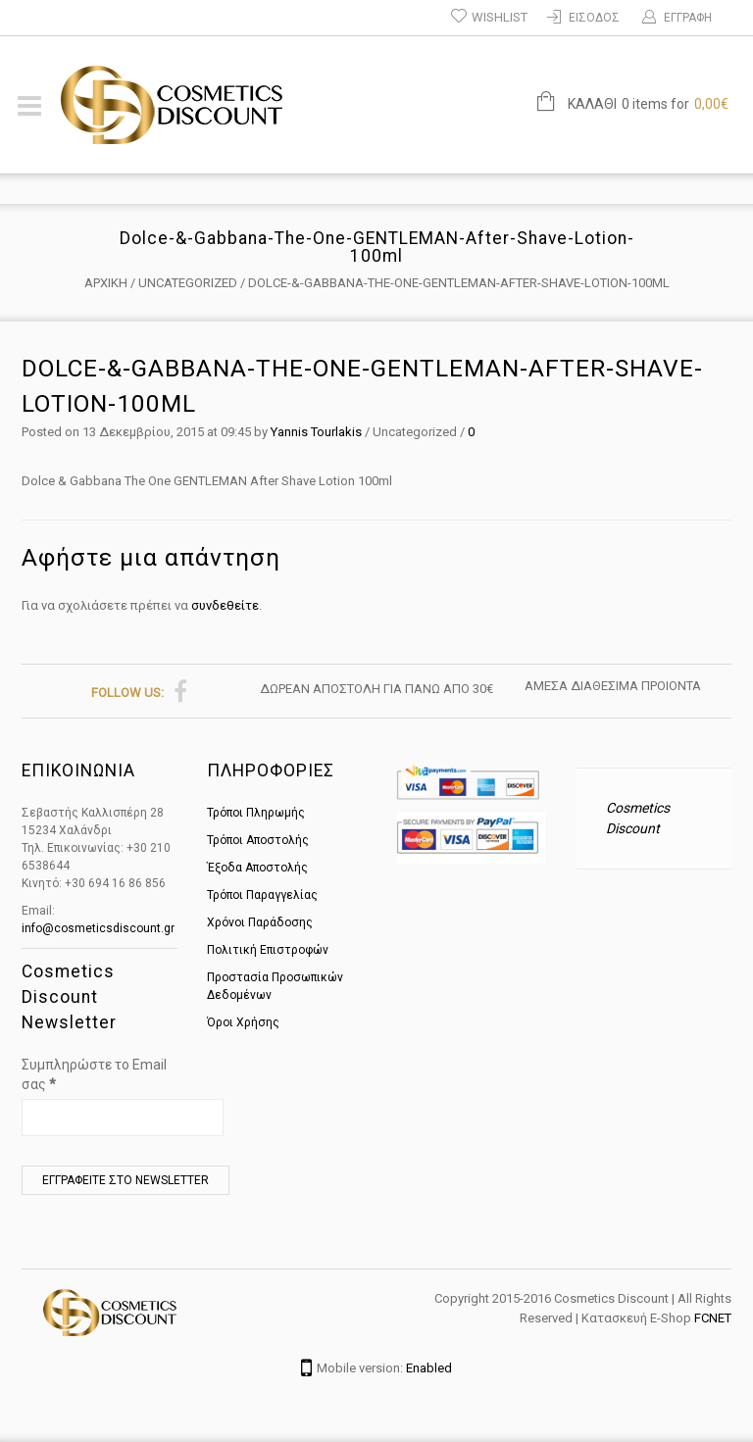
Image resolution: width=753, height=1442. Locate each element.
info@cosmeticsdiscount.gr (98, 928)
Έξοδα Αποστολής (257, 867)
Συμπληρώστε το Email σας (94, 1074)
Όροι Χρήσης (243, 1022)
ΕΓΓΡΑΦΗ (688, 18)
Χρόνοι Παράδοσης (260, 922)
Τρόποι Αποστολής (258, 840)
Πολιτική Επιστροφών (267, 950)
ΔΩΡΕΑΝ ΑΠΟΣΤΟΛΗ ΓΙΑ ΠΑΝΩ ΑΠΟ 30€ (376, 688)
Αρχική (105, 282)
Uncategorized (187, 282)
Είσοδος (594, 18)
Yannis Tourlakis (316, 431)
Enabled (429, 1368)
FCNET (712, 1318)
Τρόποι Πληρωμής (256, 813)
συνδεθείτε (225, 605)
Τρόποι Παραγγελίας (262, 895)
